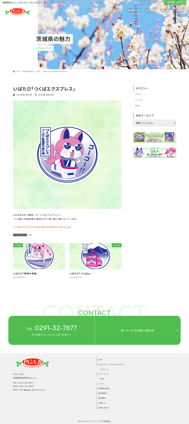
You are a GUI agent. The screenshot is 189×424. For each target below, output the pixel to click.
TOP (100, 360)
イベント (139, 100)
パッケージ (104, 369)
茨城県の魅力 (104, 388)
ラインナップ (103, 374)
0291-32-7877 (51, 327)
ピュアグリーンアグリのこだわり (111, 365)
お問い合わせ (175, 2)
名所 (30, 235)
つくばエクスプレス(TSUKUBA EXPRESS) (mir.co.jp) (42, 227)
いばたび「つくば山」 (80, 273)
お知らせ (102, 403)
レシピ (101, 384)
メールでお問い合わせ (137, 330)
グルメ (138, 94)
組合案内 (102, 398)
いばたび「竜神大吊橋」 (25, 273)
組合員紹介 (103, 393)
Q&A (102, 379)
